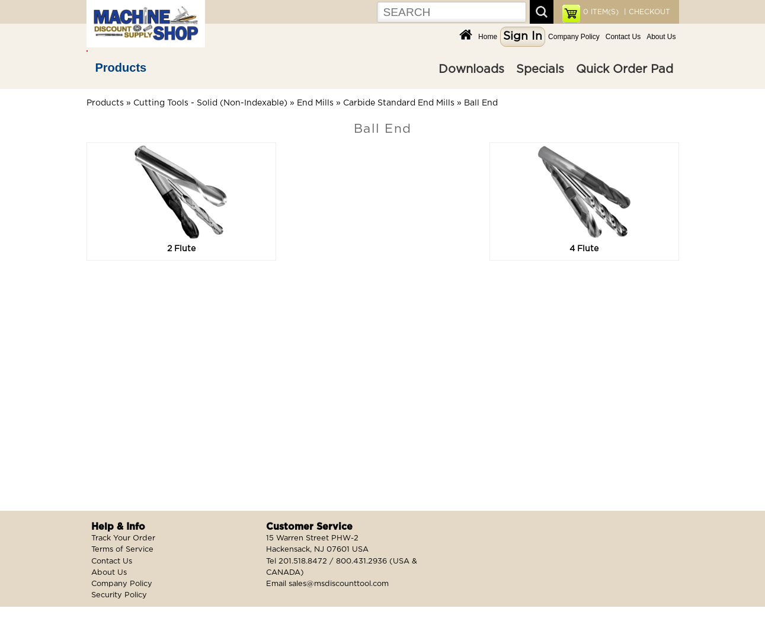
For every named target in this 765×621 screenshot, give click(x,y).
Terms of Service (122, 549)
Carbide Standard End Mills (398, 103)
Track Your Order (123, 538)
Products (121, 67)
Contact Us (623, 37)
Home (487, 37)
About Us (661, 37)
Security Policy (119, 595)
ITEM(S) (601, 11)
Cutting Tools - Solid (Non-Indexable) (210, 103)
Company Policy (574, 37)
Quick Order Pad (624, 69)
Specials (540, 69)
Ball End (481, 103)
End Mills (315, 103)
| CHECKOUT (646, 11)
